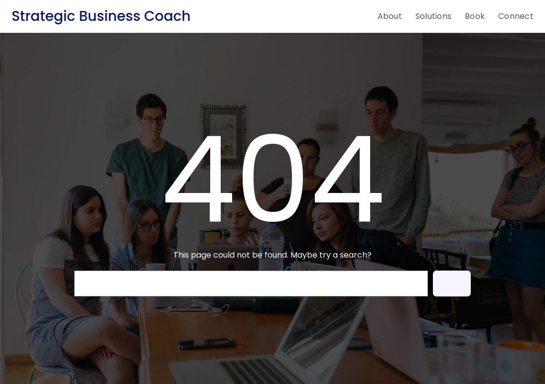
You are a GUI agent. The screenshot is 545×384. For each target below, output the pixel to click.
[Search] (452, 283)
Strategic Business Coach (100, 16)
